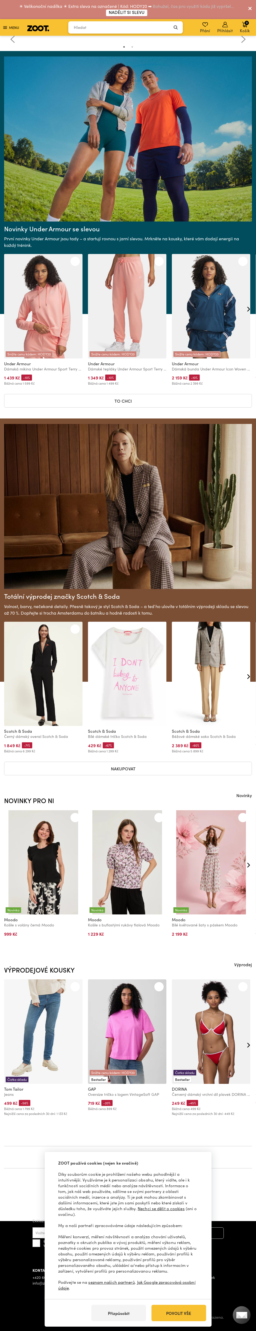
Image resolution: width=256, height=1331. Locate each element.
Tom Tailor (13, 1089)
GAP (92, 1089)
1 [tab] (124, 47)
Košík (245, 26)
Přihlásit (225, 27)
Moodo (11, 919)
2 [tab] (132, 47)
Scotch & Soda (18, 731)
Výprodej (243, 964)
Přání (205, 27)
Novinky (244, 795)
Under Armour (17, 363)
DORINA (179, 1089)
